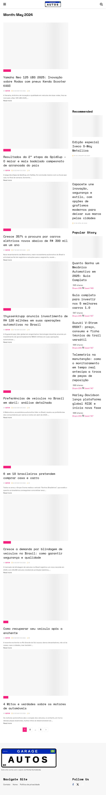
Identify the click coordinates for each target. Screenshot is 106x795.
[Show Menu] (4, 4)
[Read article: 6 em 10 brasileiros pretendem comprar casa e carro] (35, 442)
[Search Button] (101, 4)
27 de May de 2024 (18, 250)
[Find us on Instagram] (83, 784)
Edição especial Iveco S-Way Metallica (85, 146)
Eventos (7, 150)
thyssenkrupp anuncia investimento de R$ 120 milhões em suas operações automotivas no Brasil (35, 320)
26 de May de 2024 (18, 408)
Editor (7, 91)
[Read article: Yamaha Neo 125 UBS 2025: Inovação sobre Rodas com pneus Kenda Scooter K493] (35, 46)
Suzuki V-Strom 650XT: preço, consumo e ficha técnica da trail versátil (86, 331)
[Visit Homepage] (53, 4)
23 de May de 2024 (18, 638)
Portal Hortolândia (33, 770)
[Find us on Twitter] (77, 784)
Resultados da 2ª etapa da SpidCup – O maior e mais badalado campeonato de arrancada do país (34, 160)
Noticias (7, 70)
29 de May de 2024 (18, 91)
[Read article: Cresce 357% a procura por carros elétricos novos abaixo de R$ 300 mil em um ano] (35, 205)
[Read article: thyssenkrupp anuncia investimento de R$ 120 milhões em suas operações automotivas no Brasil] (35, 284)
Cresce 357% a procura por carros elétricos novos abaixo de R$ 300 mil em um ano (35, 240)
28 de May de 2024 (18, 170)
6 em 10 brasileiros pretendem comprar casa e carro (29, 475)
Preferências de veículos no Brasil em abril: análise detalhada (33, 400)
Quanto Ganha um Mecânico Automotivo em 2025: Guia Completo (85, 271)
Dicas (5, 622)
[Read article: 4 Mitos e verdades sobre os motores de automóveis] (35, 672)
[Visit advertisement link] (87, 27)
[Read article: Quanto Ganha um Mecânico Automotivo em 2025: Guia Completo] (87, 247)
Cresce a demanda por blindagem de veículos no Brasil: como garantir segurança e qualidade (32, 553)
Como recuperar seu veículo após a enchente (32, 630)
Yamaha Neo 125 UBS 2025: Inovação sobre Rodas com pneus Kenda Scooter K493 (34, 81)
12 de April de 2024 (79, 223)
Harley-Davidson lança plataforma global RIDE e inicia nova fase (86, 401)
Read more (7, 101)
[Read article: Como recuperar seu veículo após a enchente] (35, 597)
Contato (6, 784)
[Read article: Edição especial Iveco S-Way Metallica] (87, 126)
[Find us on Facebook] (73, 784)
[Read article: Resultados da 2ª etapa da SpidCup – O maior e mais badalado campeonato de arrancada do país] (35, 125)
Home (15, 784)
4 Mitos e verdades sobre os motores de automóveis (34, 706)
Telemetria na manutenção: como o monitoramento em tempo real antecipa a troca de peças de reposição (86, 367)
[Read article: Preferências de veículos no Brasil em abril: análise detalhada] (35, 367)
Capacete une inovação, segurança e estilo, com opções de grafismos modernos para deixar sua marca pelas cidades (86, 201)
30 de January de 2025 (81, 156)
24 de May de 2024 (18, 483)
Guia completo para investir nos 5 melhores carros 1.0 (84, 301)
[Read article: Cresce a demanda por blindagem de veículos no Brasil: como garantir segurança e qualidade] (35, 517)
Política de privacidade (30, 784)
